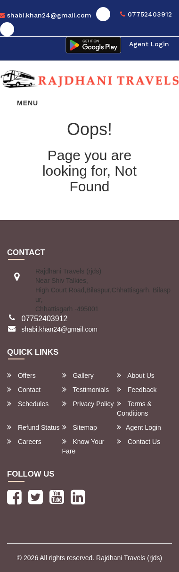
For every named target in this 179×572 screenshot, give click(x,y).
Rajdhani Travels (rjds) (129, 558)
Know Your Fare (83, 446)
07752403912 (146, 14)
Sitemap (79, 427)
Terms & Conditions (134, 408)
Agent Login (149, 44)
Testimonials (85, 389)
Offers (21, 375)
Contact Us (138, 441)
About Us (136, 375)
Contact (24, 389)
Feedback (136, 389)
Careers (24, 441)
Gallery (78, 375)
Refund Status (33, 427)
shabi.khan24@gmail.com (60, 329)
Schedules (28, 404)
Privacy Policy (88, 404)
